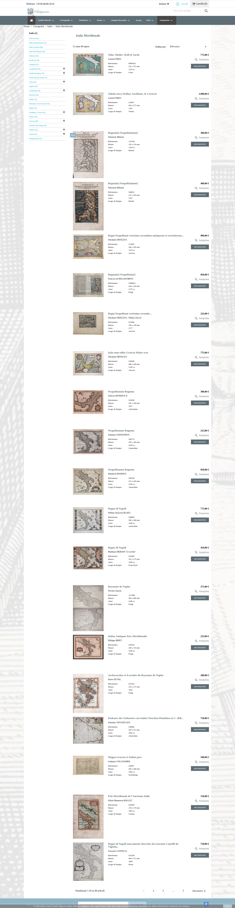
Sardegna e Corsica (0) (37, 112)
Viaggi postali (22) (35, 138)
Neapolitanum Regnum (121, 391)
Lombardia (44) (34, 91)
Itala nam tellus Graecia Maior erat (128, 352)
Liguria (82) (33, 86)
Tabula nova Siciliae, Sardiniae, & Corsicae (132, 93)
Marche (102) (34, 95)
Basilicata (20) (34, 60)
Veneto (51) (33, 134)
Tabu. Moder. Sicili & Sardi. (124, 54)
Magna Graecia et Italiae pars (125, 757)
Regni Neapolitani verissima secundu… (130, 313)
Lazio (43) (32, 82)
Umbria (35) (33, 130)
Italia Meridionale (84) (37, 51)
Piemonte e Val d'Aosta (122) (39, 104)
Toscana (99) (33, 121)
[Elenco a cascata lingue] (164, 4)
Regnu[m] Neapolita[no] (121, 274)
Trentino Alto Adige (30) (37, 125)
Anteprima (202, 59)
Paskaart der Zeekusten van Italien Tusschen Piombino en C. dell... (145, 718)
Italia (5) (33, 33)
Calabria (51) (34, 64)
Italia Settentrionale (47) (38, 43)
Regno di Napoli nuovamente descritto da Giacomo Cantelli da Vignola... (143, 845)
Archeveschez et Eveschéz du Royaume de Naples (136, 675)
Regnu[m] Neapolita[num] (123, 132)
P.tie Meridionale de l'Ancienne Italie (129, 796)
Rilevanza (188, 47)
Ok (227, 906)
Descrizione (200, 66)
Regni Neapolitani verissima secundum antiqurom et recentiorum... (146, 235)
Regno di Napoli (117, 508)
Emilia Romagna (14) (36, 73)
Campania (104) (35, 69)
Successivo (199, 891)
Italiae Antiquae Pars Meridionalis (127, 636)
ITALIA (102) (34, 38)
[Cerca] (190, 11)
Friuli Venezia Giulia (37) (38, 77)
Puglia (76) (33, 108)
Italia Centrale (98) (36, 47)
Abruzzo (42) (33, 56)
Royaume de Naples (119, 586)
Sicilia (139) (33, 117)
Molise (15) (33, 99)
